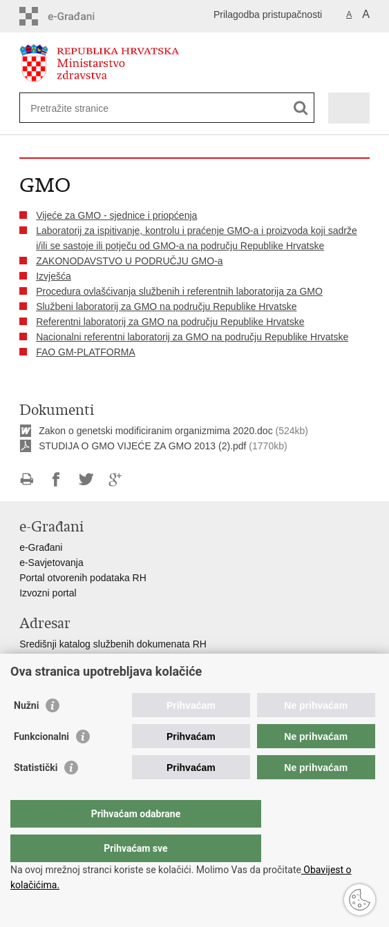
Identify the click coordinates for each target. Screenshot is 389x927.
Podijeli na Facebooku (56, 479)
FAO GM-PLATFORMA (85, 352)
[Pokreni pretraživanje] (301, 108)
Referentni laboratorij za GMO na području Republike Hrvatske (170, 321)
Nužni (26, 733)
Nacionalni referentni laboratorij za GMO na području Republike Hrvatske (192, 336)
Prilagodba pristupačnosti (268, 14)
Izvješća (53, 276)
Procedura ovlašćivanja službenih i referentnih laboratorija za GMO (179, 291)
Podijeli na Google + (115, 479)
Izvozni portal (47, 592)
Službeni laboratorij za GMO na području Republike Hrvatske (166, 306)
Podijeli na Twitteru (86, 479)
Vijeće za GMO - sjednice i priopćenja (116, 215)
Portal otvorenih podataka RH (82, 577)
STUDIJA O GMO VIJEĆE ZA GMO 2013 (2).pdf (142, 445)
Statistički (35, 795)
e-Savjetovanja (51, 562)
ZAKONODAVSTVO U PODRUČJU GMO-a (129, 260)
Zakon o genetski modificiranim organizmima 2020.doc (156, 430)
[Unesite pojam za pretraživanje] (80, 108)
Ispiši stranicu (26, 479)
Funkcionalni (41, 764)
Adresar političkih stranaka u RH (88, 674)
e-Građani (40, 547)
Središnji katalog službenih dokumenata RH (113, 644)
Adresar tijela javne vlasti (72, 659)
